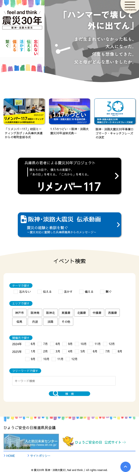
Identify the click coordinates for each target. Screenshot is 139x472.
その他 (66, 322)
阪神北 (50, 313)
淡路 (50, 322)
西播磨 (112, 313)
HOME (10, 455)
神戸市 (19, 313)
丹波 (35, 322)
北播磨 (81, 313)
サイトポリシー (40, 455)
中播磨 (97, 313)
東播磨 (66, 313)
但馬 (19, 322)
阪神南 (35, 313)
